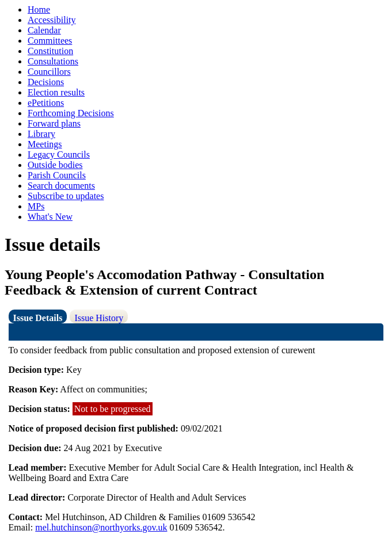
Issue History (98, 318)
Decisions (46, 82)
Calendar (44, 30)
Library (41, 134)
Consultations (53, 61)
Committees (50, 40)
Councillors (49, 72)
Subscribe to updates (66, 196)
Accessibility (52, 20)
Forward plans (54, 123)
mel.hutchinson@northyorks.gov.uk (101, 527)
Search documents (61, 185)
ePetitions (46, 103)
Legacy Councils (59, 154)
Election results (56, 92)
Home (39, 9)
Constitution (50, 51)
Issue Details (38, 318)
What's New (50, 217)
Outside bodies (55, 165)
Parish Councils (57, 175)
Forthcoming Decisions (71, 113)
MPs (36, 206)
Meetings (45, 144)
